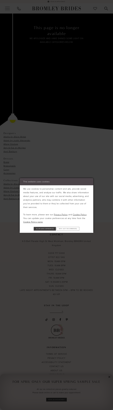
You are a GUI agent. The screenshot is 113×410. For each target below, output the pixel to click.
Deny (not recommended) (56, 233)
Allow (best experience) (57, 225)
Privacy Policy (61, 209)
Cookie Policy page (33, 216)
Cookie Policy (79, 209)
